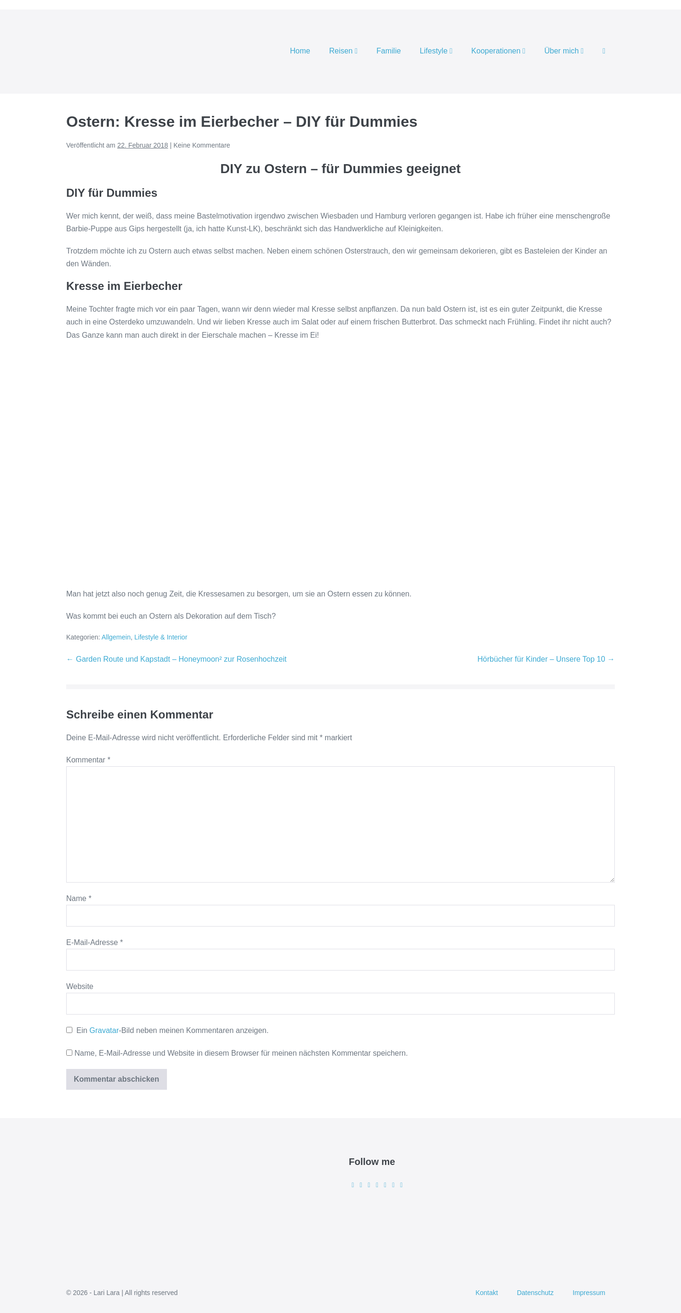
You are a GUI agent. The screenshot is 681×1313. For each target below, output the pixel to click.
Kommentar (88, 760)
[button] (604, 51)
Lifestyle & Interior (160, 637)
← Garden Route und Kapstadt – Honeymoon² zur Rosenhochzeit (176, 659)
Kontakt (486, 1292)
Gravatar (104, 1030)
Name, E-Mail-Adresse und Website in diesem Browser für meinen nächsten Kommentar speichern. (241, 1053)
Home (300, 51)
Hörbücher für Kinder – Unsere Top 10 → (546, 659)
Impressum (589, 1292)
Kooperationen (498, 51)
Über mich (564, 51)
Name (78, 898)
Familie (388, 51)
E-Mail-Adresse (94, 942)
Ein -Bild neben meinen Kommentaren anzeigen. (172, 1030)
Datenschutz (535, 1292)
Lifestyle (436, 51)
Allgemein (116, 637)
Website (80, 986)
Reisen (343, 51)
